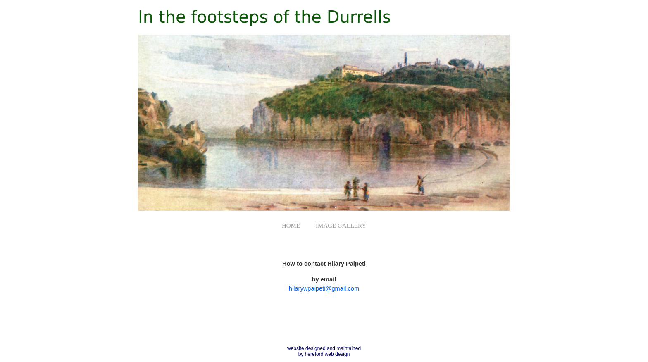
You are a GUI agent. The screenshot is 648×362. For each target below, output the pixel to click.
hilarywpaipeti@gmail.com (324, 288)
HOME (291, 225)
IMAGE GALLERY (341, 225)
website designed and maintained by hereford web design (324, 351)
